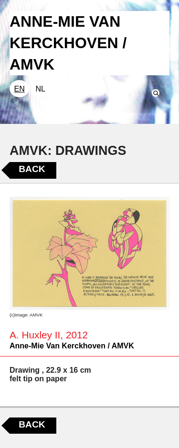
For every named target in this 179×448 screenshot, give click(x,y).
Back (32, 169)
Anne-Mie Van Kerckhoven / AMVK (72, 346)
